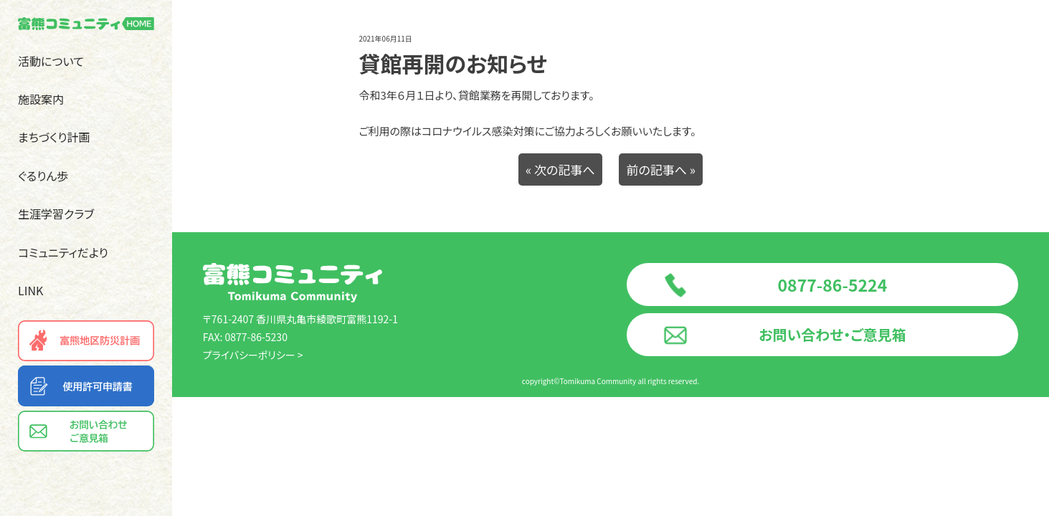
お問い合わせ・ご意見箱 (832, 334)
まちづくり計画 (54, 136)
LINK (30, 290)
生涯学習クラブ (56, 213)
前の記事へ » (661, 169)
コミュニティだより (63, 252)
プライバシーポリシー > (253, 355)
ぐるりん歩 (43, 175)
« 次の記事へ (560, 169)
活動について (51, 61)
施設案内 (41, 99)
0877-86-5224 (833, 284)
